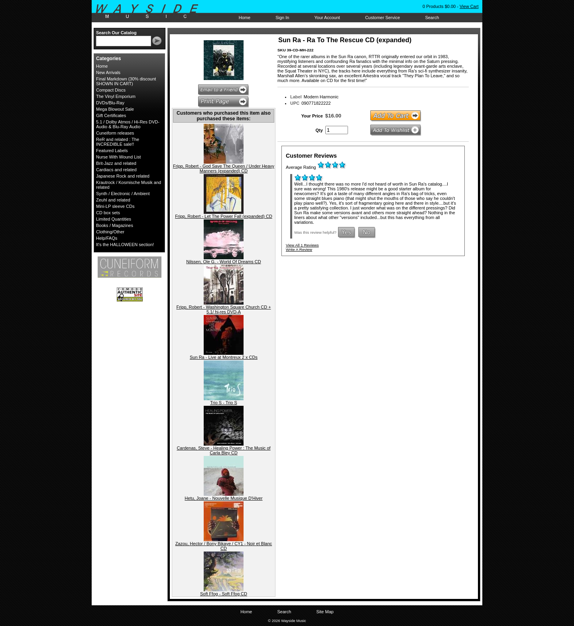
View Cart (469, 6)
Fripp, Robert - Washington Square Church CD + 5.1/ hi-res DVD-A (223, 309)
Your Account (327, 17)
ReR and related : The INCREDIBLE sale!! (117, 142)
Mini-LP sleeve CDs (115, 206)
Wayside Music (151, 11)
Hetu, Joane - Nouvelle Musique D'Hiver (223, 498)
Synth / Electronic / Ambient (123, 193)
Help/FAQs (106, 238)
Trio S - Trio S (223, 402)
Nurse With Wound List (118, 157)
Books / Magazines (114, 225)
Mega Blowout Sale (115, 109)
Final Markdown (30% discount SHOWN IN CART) (126, 81)
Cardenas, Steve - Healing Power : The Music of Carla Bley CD (223, 450)
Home (244, 17)
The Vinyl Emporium (116, 96)
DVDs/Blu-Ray (110, 102)
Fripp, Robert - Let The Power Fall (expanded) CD (223, 216)
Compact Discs (111, 90)
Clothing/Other (110, 231)
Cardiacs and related (116, 169)
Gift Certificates (111, 115)
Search (432, 17)
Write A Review (299, 249)
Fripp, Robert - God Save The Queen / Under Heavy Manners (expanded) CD (223, 168)
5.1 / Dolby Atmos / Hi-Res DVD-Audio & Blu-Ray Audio (127, 124)
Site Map (324, 611)
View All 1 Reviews (302, 245)
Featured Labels (112, 150)
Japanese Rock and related (122, 176)
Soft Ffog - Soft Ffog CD (223, 593)
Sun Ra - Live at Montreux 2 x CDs (224, 357)
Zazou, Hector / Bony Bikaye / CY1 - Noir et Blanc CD (223, 546)
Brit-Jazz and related (116, 163)
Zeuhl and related (113, 200)
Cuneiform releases (115, 133)
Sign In (282, 17)
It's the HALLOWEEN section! (125, 244)
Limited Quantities (113, 219)
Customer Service (382, 17)
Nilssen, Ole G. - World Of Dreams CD (223, 261)
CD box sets (108, 212)
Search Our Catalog (116, 32)
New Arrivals (108, 72)
